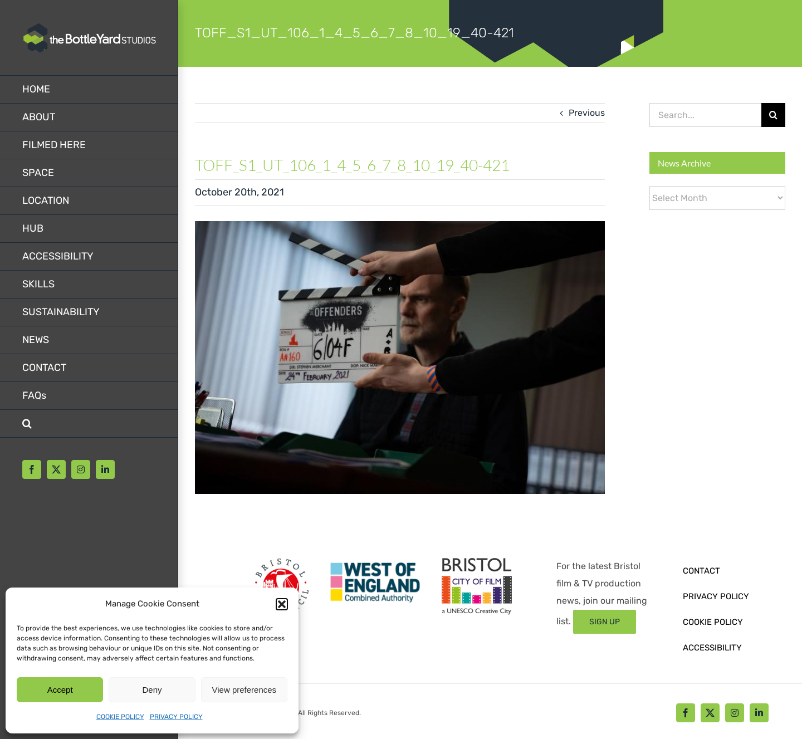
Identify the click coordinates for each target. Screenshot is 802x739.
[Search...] (705, 115)
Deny (152, 689)
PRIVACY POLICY (176, 717)
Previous (587, 112)
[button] (281, 604)
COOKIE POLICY (120, 717)
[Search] (773, 115)
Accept (60, 689)
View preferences (244, 689)
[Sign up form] (604, 622)
